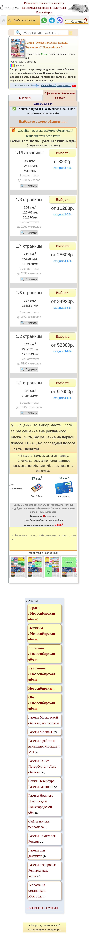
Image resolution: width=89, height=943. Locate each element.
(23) (42, 736)
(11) (42, 843)
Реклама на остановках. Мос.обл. (37, 895)
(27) (42, 771)
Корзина (76, 21)
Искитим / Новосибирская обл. (41, 638)
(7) (42, 788)
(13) (40, 808)
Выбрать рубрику (43, 103)
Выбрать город (23, 20)
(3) (42, 875)
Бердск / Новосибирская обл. (41, 618)
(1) (38, 828)
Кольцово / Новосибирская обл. (41, 658)
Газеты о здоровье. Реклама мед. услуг (42, 875)
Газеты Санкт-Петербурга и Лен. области (42, 771)
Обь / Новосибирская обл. (41, 707)
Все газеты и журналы (43, 912)
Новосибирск (39, 693)
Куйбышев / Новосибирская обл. (41, 678)
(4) (37, 857)
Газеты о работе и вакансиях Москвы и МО (44, 750)
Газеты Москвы (40, 736)
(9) (44, 750)
